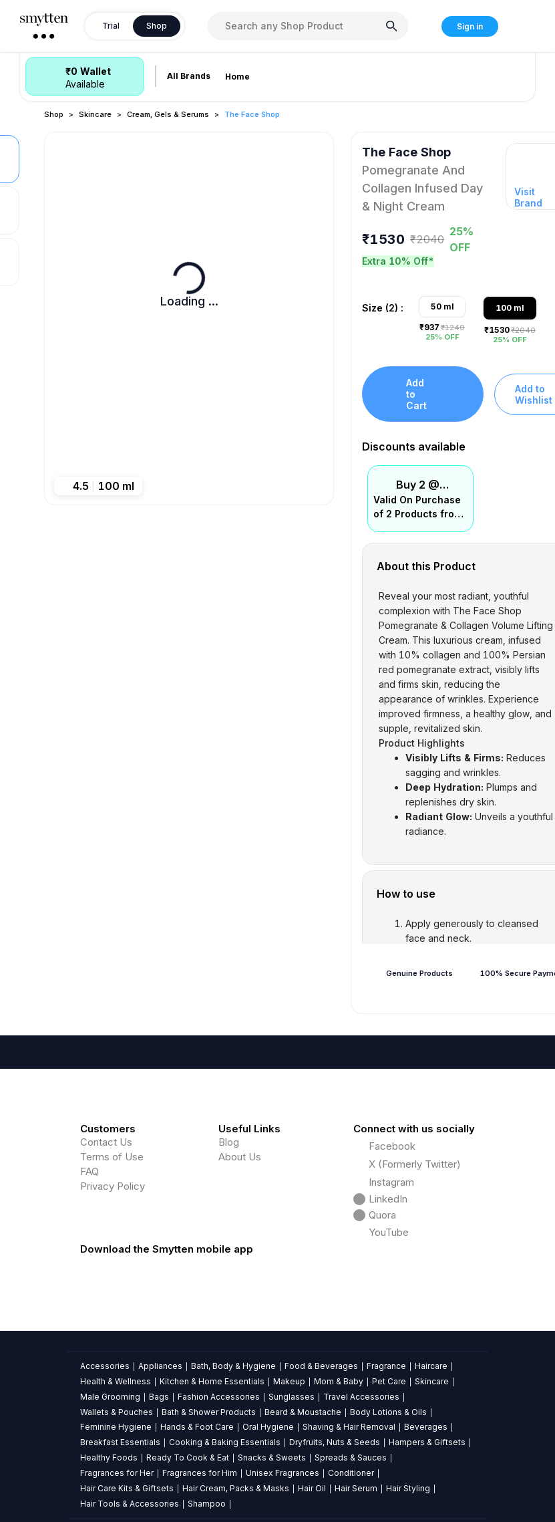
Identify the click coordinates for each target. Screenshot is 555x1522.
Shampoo (207, 1504)
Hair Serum (356, 1488)
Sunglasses (291, 1397)
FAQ (89, 1171)
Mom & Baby (338, 1381)
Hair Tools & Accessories (129, 1504)
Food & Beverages (321, 1366)
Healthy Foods (109, 1457)
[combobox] (308, 26)
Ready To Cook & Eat (187, 1457)
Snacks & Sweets (272, 1457)
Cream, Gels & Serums (168, 114)
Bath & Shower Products (209, 1412)
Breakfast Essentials (120, 1442)
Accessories (105, 1366)
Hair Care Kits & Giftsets (127, 1488)
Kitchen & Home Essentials (212, 1381)
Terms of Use (112, 1156)
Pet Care (389, 1381)
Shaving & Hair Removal (349, 1427)
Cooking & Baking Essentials (225, 1442)
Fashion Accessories (219, 1397)
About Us (239, 1156)
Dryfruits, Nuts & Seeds (334, 1442)
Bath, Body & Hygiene (233, 1366)
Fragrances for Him (199, 1473)
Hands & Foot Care (197, 1427)
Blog (228, 1142)
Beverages (425, 1427)
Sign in (470, 26)
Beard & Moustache (302, 1412)
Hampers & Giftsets (427, 1442)
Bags (159, 1397)
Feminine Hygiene (116, 1427)
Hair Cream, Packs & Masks (235, 1488)
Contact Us (106, 1142)
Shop (53, 114)
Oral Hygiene (268, 1427)
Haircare (431, 1366)
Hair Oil (312, 1488)
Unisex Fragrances (282, 1473)
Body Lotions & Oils (388, 1412)
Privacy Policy (112, 1186)
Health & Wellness (115, 1381)
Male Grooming (110, 1397)
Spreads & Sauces (351, 1457)
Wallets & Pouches (116, 1412)
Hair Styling (408, 1488)
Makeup (289, 1381)
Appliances (160, 1366)
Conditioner (351, 1473)
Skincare (95, 114)
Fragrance (386, 1366)
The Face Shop (252, 114)
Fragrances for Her (117, 1473)
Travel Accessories (361, 1397)
